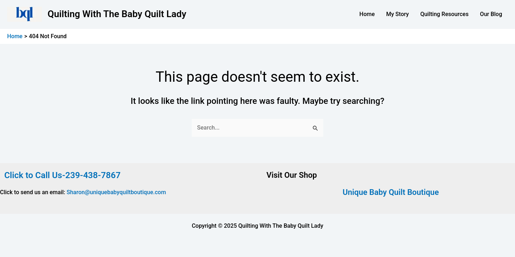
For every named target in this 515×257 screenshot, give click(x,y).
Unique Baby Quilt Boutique (391, 192)
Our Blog (491, 14)
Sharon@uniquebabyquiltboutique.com (116, 192)
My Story (397, 14)
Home (367, 14)
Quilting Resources (444, 14)
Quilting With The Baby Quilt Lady (117, 14)
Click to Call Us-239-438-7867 (60, 175)
